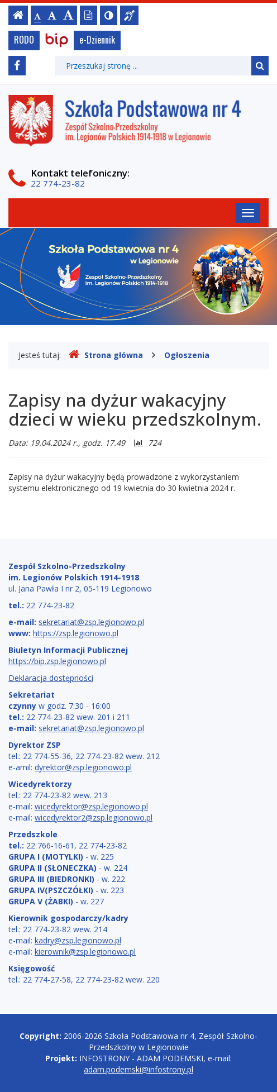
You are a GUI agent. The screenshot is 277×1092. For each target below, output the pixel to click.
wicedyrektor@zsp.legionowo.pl (91, 806)
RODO (24, 39)
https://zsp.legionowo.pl (75, 633)
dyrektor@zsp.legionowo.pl (83, 767)
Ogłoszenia (186, 355)
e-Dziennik (97, 39)
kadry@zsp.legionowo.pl (78, 940)
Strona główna (106, 354)
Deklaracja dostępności (50, 678)
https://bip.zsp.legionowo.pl (57, 661)
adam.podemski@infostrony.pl (138, 1069)
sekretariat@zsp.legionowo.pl (91, 622)
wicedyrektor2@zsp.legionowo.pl (93, 817)
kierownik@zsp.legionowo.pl (85, 951)
